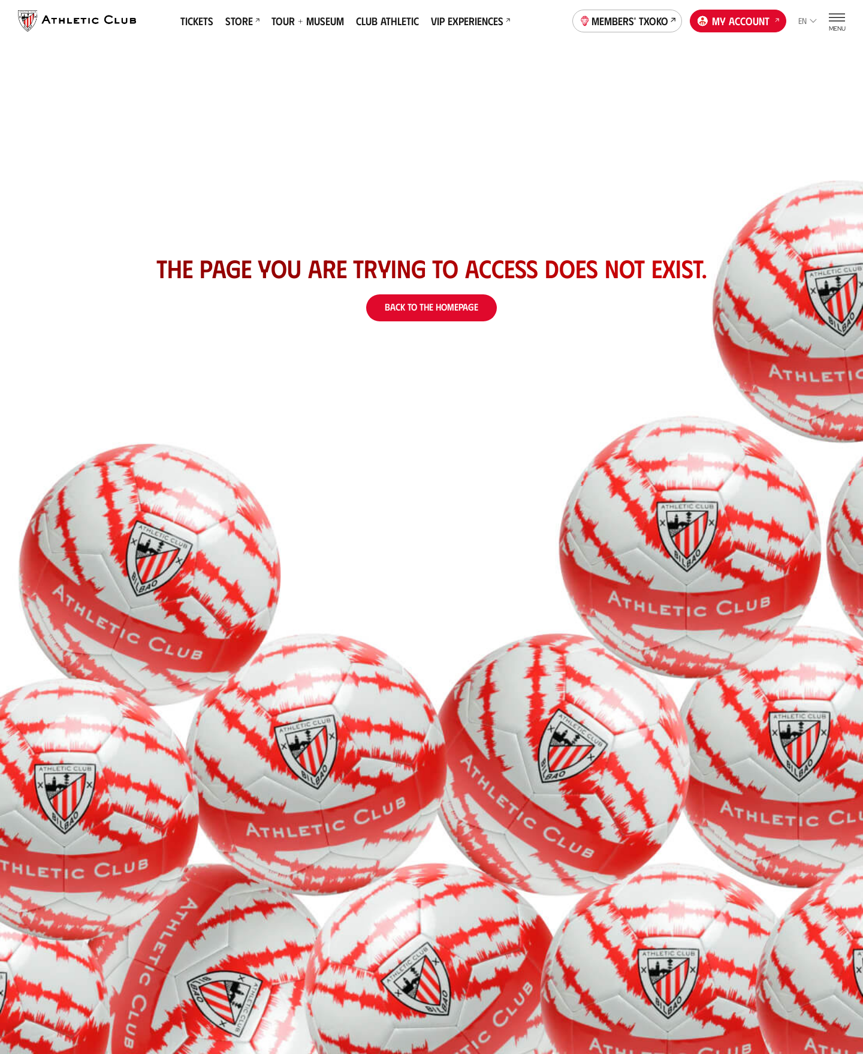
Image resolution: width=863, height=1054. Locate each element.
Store (242, 21)
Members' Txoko (627, 20)
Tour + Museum (307, 21)
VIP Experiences (470, 21)
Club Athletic (387, 21)
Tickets (196, 21)
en (807, 21)
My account (738, 20)
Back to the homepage (431, 306)
